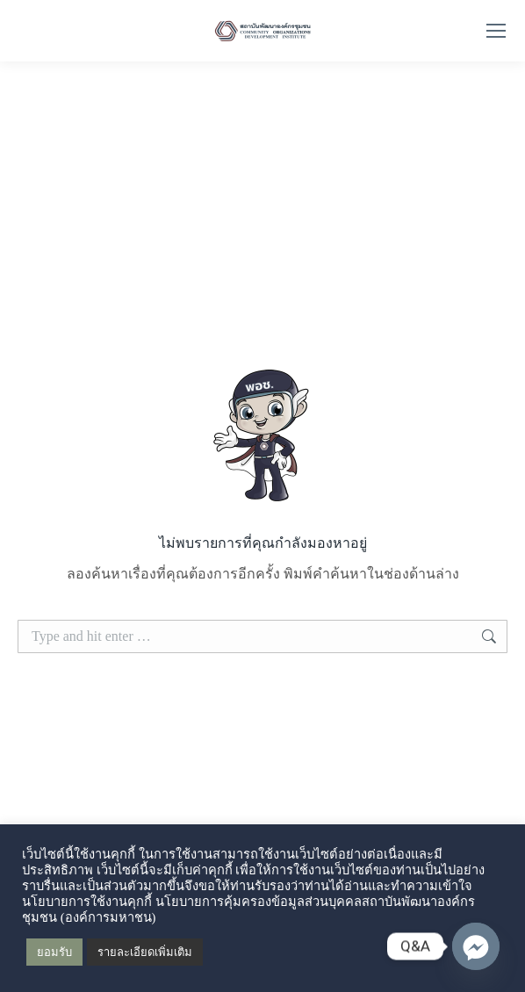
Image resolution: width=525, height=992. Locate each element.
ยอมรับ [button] (54, 952)
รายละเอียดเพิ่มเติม (144, 952)
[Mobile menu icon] (496, 30)
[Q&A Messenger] (476, 946)
